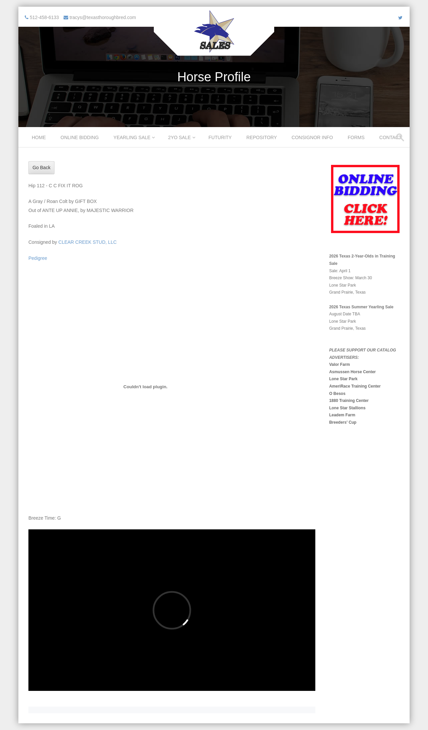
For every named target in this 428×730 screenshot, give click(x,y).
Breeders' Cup (342, 422)
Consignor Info (312, 137)
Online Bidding (80, 137)
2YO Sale (179, 137)
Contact (390, 137)
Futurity (220, 137)
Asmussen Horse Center (352, 372)
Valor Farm (339, 364)
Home (39, 137)
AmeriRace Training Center (355, 386)
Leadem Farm (342, 415)
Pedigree (37, 258)
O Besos (337, 393)
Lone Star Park (343, 379)
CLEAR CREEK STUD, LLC (88, 242)
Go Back (41, 167)
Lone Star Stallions (347, 408)
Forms (356, 137)
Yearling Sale (131, 137)
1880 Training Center (348, 400)
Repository (261, 137)
